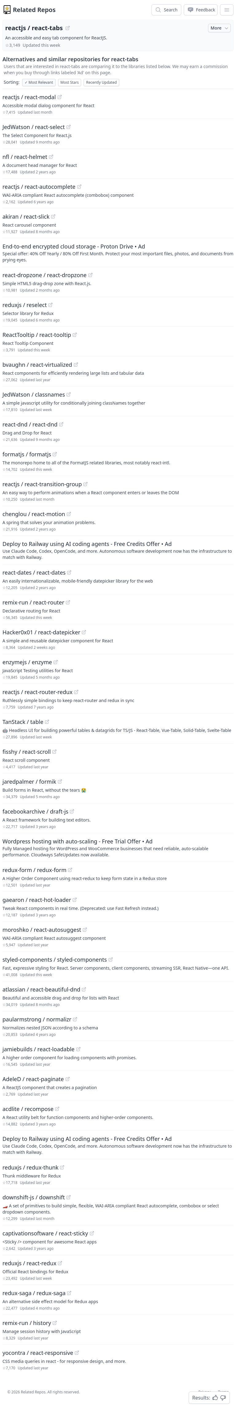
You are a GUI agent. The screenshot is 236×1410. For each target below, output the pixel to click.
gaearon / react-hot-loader (36, 899)
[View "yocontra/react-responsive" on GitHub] (76, 1352)
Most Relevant (39, 82)
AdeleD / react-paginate (33, 1079)
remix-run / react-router (33, 602)
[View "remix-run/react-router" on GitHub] (67, 602)
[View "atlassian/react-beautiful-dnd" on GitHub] (83, 989)
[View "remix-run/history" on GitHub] (54, 1322)
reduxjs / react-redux (29, 1263)
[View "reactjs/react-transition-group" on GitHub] (85, 484)
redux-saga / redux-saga (33, 1293)
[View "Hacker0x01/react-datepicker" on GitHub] (83, 632)
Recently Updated (101, 82)
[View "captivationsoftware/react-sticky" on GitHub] (91, 1233)
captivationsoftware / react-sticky (45, 1233)
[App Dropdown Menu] (227, 9)
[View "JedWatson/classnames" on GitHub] (68, 394)
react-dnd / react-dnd (29, 424)
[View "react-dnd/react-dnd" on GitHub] (61, 424)
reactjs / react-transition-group (42, 484)
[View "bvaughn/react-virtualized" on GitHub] (75, 364)
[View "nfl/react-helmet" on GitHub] (51, 156)
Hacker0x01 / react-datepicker (41, 632)
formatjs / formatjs (26, 454)
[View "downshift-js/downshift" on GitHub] (68, 1197)
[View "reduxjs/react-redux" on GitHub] (59, 1263)
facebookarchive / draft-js (35, 811)
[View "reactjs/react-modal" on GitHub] (59, 97)
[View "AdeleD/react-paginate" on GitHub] (67, 1079)
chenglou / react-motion (33, 514)
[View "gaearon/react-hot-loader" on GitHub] (74, 899)
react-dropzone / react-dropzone (44, 275)
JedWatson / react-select (33, 127)
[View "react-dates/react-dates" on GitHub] (69, 572)
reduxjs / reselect (24, 305)
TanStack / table (22, 721)
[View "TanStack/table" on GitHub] (47, 721)
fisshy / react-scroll (26, 751)
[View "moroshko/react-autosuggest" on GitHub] (84, 929)
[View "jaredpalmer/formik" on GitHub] (59, 781)
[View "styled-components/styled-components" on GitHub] (110, 959)
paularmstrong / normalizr (36, 1019)
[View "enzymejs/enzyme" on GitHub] (55, 662)
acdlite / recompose (27, 1109)
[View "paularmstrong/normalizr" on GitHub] (75, 1019)
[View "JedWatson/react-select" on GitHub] (68, 126)
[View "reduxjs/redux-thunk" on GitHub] (62, 1167)
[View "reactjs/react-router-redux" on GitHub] (76, 691)
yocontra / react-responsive (37, 1352)
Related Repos (34, 10)
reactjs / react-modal (29, 97)
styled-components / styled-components (54, 959)
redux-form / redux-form (34, 870)
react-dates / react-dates (33, 572)
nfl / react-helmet (24, 156)
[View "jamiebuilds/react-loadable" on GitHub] (78, 1049)
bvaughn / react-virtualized (37, 364)
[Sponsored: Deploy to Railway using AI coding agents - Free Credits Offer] (118, 549)
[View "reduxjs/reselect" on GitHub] (50, 304)
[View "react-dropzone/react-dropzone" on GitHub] (90, 275)
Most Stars (70, 82)
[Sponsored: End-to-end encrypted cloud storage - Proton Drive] (118, 252)
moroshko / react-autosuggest (41, 929)
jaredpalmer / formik (29, 781)
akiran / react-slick (25, 216)
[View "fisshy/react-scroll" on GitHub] (54, 751)
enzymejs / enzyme (27, 662)
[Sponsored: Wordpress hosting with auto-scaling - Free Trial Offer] (118, 847)
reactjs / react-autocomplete (39, 186)
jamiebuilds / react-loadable (38, 1049)
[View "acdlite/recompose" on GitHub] (57, 1108)
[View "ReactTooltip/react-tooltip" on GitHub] (74, 334)
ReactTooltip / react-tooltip (36, 334)
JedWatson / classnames (33, 394)
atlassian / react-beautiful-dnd (41, 989)
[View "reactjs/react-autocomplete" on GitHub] (79, 186)
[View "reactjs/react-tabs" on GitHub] (67, 28)
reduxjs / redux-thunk (30, 1167)
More (220, 28)
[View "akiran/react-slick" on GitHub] (53, 216)
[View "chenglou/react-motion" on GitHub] (68, 513)
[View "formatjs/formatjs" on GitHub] (54, 454)
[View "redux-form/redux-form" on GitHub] (70, 869)
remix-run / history (26, 1323)
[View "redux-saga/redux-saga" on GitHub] (69, 1293)
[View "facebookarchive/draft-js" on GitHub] (71, 811)
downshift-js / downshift (33, 1197)
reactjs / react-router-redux (37, 692)
